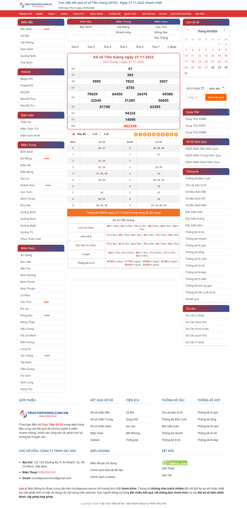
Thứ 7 (156, 47)
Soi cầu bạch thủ (196, 335)
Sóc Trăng (35, 355)
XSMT (52, 13)
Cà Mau (25, 295)
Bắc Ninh (34, 29)
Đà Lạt (24, 309)
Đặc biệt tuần (194, 212)
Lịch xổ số (192, 22)
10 (186, 56)
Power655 (26, 85)
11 (192, 56)
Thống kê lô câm (196, 259)
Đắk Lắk (25, 165)
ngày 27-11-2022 (132, 62)
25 (192, 67)
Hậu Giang (27, 329)
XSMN (65, 13)
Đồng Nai (34, 315)
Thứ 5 (123, 47)
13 (206, 56)
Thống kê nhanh (196, 239)
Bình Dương (28, 275)
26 (199, 67)
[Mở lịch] (202, 88)
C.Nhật (172, 47)
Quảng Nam (28, 219)
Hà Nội (24, 36)
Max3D (25, 92)
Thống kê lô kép (196, 272)
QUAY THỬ (131, 13)
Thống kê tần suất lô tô (200, 292)
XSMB (40, 13)
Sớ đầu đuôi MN (196, 205)
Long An (25, 349)
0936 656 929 (47, 472)
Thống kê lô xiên (196, 279)
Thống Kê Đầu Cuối (198, 178)
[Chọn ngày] (195, 88)
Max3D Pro (27, 105)
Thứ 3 (91, 47)
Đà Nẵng (34, 158)
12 (199, 56)
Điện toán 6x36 (30, 135)
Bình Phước (27, 282)
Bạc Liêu (25, 262)
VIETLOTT (79, 13)
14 (212, 56)
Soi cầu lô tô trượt (197, 329)
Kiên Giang (27, 342)
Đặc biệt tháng (195, 218)
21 (212, 61)
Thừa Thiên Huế (30, 239)
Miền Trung (28, 145)
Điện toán (27, 115)
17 (186, 61)
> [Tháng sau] (224, 30)
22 (219, 61)
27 (206, 67)
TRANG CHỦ (25, 13)
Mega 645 (26, 79)
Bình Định (26, 152)
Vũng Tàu (26, 389)
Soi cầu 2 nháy (195, 315)
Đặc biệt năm (194, 225)
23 (225, 61)
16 (225, 56)
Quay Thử (192, 112)
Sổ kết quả (192, 299)
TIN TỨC (201, 13)
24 (186, 67)
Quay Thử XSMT (196, 126)
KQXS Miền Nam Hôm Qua (203, 162)
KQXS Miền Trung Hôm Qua (203, 155)
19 (199, 61)
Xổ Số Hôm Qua (196, 142)
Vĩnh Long (26, 382)
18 (192, 61)
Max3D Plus (28, 99)
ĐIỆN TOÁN (97, 13)
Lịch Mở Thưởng (180, 13)
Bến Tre (25, 268)
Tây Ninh (26, 362)
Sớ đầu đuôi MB (196, 192)
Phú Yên (25, 205)
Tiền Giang (27, 369)
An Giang (26, 255)
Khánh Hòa (35, 185)
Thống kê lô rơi (195, 265)
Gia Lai (24, 178)
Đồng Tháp (27, 322)
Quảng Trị (26, 232)
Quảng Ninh (28, 56)
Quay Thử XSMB (196, 119)
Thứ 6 (139, 47)
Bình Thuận (27, 288)
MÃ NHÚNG (148, 13)
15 (219, 56)
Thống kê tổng (195, 252)
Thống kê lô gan (196, 245)
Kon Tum (26, 192)
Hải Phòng (27, 42)
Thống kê (192, 171)
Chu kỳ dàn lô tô (196, 185)
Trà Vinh (25, 376)
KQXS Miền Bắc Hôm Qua (202, 149)
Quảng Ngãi (28, 225)
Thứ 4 (107, 47)
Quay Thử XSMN (196, 132)
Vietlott (26, 72)
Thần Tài (25, 122)
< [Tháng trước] (188, 30)
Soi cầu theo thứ (196, 322)
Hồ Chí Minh (28, 335)
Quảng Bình (28, 212)
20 (206, 61)
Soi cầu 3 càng (195, 342)
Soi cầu (191, 308)
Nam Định (26, 49)
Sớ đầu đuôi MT (196, 198)
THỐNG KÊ (115, 13)
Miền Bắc (27, 22)
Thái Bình (26, 62)
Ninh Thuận (28, 199)
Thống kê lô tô (195, 232)
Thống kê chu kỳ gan (199, 286)
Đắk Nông (26, 172)
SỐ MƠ (163, 13)
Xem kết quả (216, 97)
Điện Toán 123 (29, 129)
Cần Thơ (34, 302)
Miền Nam (28, 248)
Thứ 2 (75, 47)
